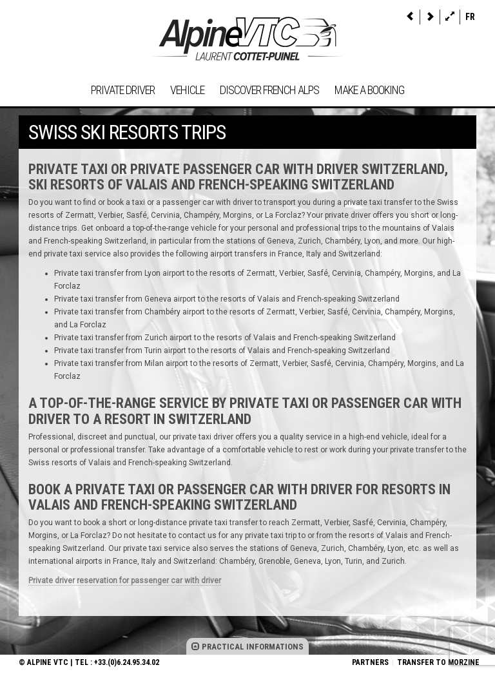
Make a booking (369, 90)
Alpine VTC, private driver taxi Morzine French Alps (247, 38)
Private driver (123, 90)
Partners (370, 662)
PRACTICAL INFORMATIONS (247, 646)
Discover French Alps (269, 90)
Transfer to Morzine (438, 662)
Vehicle (187, 90)
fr (470, 17)
